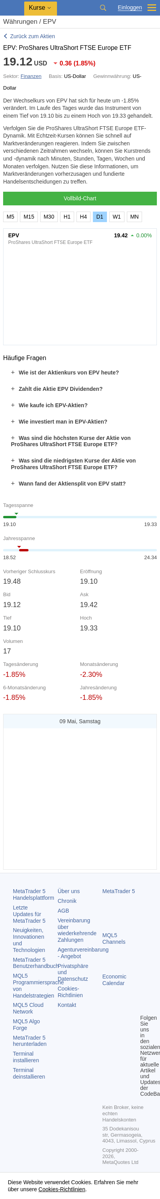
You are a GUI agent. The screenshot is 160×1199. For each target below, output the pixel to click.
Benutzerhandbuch (36, 963)
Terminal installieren (26, 1057)
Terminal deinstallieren (29, 1073)
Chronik (67, 901)
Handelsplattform (33, 894)
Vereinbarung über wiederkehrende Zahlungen (77, 930)
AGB (63, 911)
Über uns (69, 891)
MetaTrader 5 (118, 891)
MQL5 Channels (113, 938)
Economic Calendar (114, 979)
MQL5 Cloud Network (28, 1008)
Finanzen (31, 76)
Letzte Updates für (29, 914)
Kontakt (67, 1005)
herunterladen (29, 1041)
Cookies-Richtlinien (70, 991)
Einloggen (130, 8)
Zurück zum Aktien (32, 36)
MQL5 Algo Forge (26, 1024)
